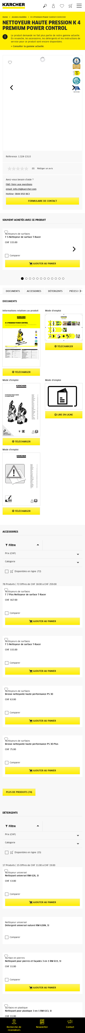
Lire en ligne (64, 414)
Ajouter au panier (42, 263)
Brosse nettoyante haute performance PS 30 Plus (31, 712)
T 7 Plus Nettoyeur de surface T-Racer (25, 562)
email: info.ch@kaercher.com (21, 189)
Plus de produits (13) (19, 994)
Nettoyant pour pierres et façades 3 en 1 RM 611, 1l (33, 896)
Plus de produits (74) (19, 760)
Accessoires (34, 291)
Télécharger (21, 372)
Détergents (55, 291)
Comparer (15, 256)
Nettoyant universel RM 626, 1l (22, 811)
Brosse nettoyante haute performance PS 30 (29, 662)
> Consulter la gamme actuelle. (27, 46)
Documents (13, 291)
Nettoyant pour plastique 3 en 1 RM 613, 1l (28, 946)
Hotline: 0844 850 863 (18, 194)
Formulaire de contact (42, 201)
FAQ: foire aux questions (19, 185)
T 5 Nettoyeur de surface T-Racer (23, 237)
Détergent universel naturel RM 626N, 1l (27, 861)
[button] (11, 87)
